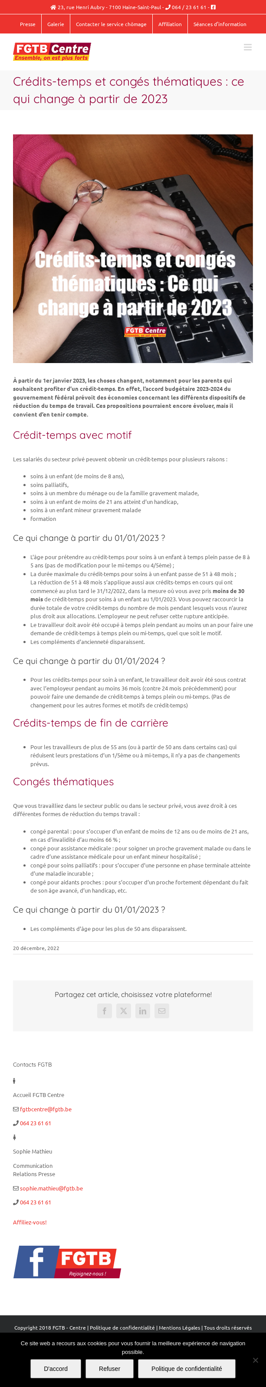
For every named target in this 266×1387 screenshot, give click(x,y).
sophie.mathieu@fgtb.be (51, 1188)
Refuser (109, 1368)
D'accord (56, 1368)
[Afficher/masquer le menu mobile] (248, 47)
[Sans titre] (133, 248)
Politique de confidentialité (122, 1327)
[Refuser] (255, 1360)
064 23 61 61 (35, 1123)
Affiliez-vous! (30, 1222)
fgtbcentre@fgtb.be (46, 1109)
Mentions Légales (179, 1327)
